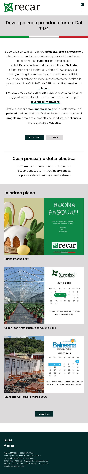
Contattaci (54, 137)
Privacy (14, 466)
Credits (7, 466)
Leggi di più (44, 414)
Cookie (21, 466)
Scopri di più (34, 137)
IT (82, 4)
